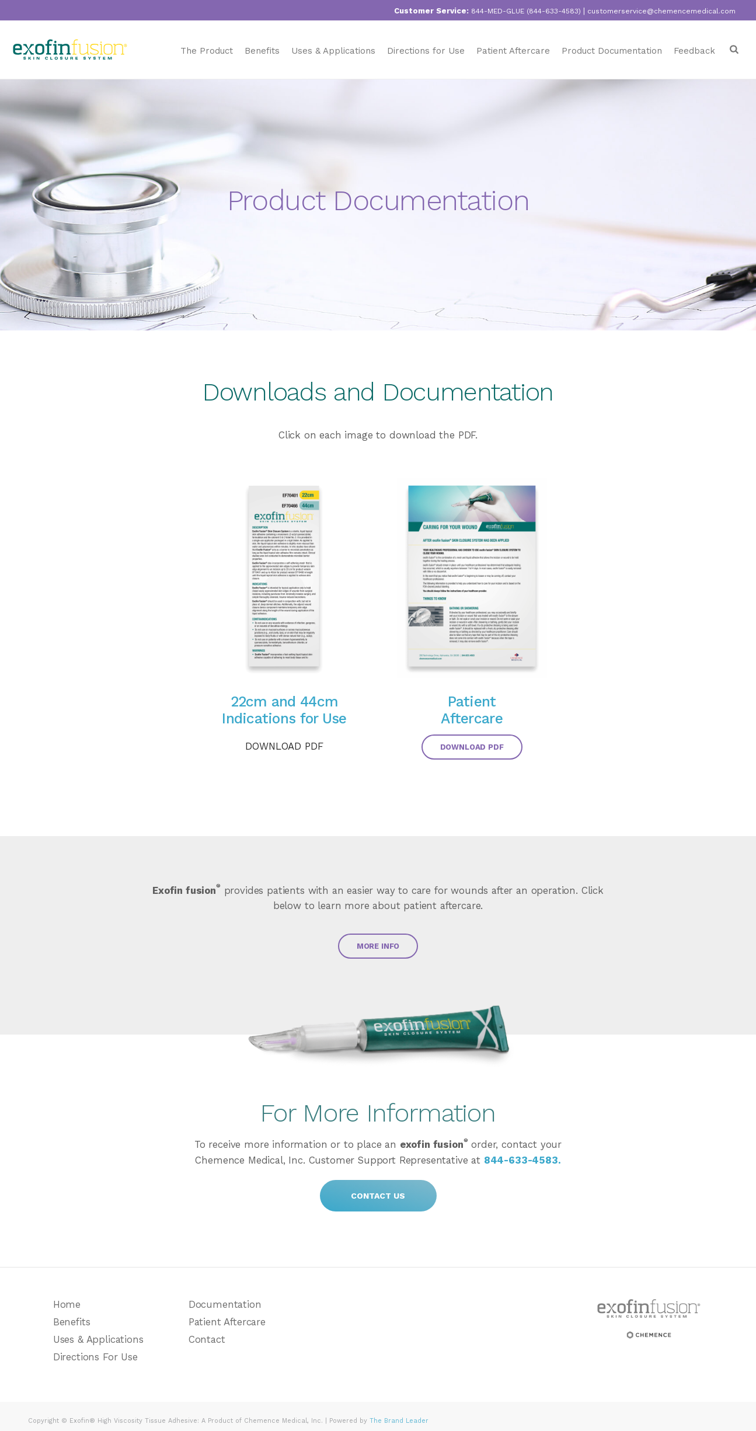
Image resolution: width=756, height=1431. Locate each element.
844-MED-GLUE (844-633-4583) (526, 11)
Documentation (225, 1304)
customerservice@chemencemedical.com (661, 11)
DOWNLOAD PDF (284, 746)
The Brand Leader (399, 1421)
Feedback (694, 51)
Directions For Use (95, 1357)
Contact (207, 1339)
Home (67, 1304)
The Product (206, 51)
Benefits (262, 51)
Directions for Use (426, 51)
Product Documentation (612, 51)
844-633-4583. (522, 1160)
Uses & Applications (333, 51)
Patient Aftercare (513, 51)
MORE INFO (378, 946)
